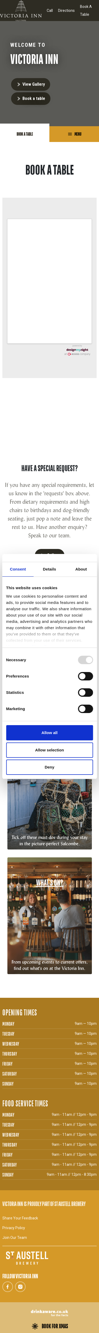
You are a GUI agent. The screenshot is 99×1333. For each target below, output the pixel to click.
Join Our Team (14, 1237)
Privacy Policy (13, 1228)
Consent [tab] (18, 569)
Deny (49, 767)
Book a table (33, 98)
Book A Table (86, 10)
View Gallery (33, 84)
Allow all (49, 732)
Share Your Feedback (20, 1218)
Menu (77, 134)
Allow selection (49, 750)
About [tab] (81, 569)
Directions (66, 10)
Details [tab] (49, 569)
